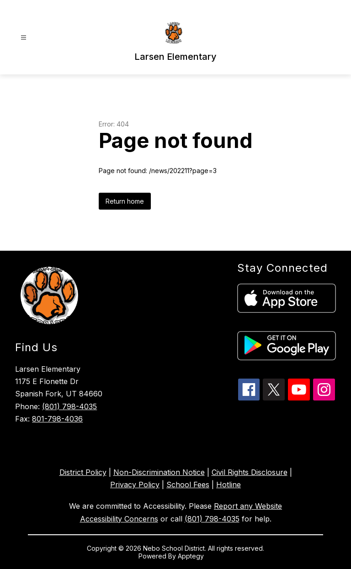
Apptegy (192, 556)
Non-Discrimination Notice (159, 472)
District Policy (82, 472)
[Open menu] (23, 37)
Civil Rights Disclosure (249, 472)
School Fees (187, 484)
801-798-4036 (57, 418)
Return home (125, 201)
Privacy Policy (135, 484)
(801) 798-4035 (69, 406)
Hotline (228, 484)
